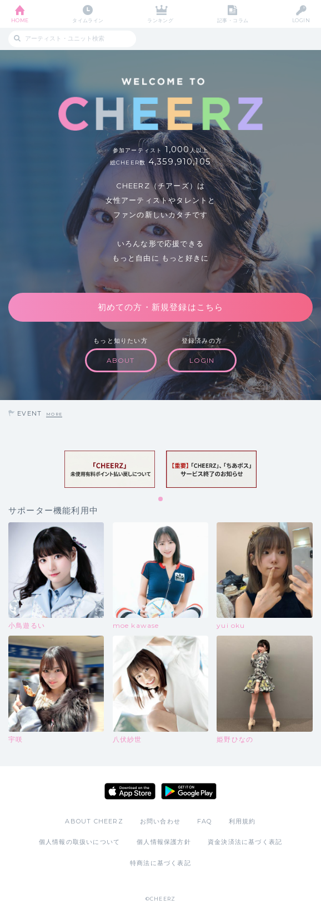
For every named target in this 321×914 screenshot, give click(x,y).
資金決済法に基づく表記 (245, 842)
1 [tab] (161, 499)
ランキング (160, 20)
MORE (54, 414)
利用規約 (242, 821)
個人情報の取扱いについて (79, 842)
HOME (20, 20)
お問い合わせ (160, 821)
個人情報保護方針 (164, 842)
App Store (130, 791)
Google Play (189, 791)
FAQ (204, 821)
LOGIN (301, 20)
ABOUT (121, 360)
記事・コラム (233, 20)
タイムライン (88, 20)
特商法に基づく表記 (160, 863)
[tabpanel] (109, 469)
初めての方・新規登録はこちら (161, 307)
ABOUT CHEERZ (94, 821)
